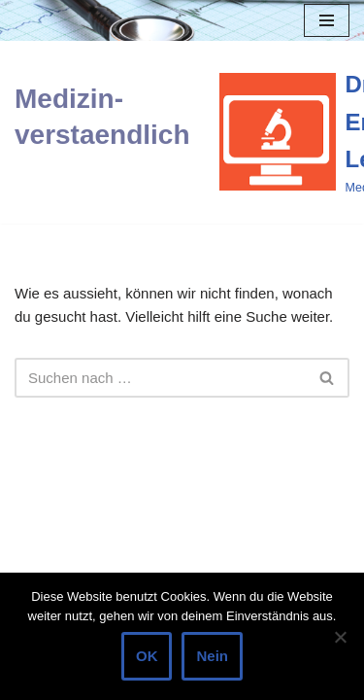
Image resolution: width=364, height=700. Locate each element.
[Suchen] (160, 378)
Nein (212, 656)
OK (147, 656)
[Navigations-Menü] (326, 20)
